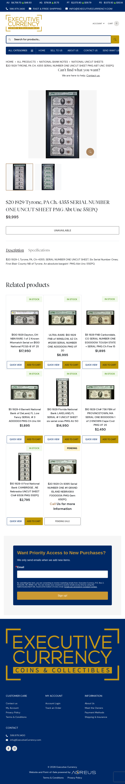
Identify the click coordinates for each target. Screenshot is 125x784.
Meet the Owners (94, 707)
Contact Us (90, 50)
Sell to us (56, 50)
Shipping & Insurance (96, 717)
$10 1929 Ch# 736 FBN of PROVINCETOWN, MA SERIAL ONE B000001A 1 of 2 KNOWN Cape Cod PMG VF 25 (100, 417)
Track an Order (53, 707)
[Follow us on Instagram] (14, 748)
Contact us (93, 75)
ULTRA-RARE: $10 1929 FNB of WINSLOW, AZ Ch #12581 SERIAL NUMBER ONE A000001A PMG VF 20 (62, 342)
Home (42, 50)
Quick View (16, 365)
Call (53, 504)
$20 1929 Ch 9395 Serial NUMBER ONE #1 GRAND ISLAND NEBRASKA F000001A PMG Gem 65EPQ (62, 491)
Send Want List (112, 50)
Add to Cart (34, 365)
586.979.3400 (17, 8)
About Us (73, 50)
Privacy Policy (13, 712)
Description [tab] (15, 250)
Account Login (52, 703)
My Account (12, 707)
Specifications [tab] (39, 250)
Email (20, 567)
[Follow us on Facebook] (8, 748)
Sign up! (62, 595)
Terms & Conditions (16, 717)
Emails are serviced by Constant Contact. (80, 587)
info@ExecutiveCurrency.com (90, 8)
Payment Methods (94, 712)
